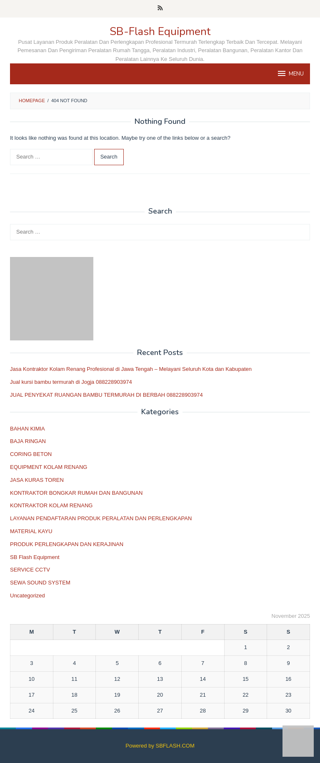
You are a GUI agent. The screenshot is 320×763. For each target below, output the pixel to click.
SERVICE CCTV (30, 570)
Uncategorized (27, 595)
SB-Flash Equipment (160, 31)
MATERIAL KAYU (31, 531)
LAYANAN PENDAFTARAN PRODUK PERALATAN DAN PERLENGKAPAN (101, 518)
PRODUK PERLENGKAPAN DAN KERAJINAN (66, 544)
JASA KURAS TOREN (37, 480)
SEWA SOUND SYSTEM (40, 582)
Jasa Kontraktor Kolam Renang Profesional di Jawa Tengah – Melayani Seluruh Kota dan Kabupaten (131, 369)
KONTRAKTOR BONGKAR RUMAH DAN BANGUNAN (76, 493)
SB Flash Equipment (35, 557)
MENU (290, 73)
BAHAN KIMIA (27, 429)
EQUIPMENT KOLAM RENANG (48, 467)
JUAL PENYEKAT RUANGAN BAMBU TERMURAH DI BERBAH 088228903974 (106, 395)
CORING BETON (31, 454)
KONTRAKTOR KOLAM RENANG (51, 505)
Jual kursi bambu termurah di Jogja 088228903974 (71, 382)
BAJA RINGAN (28, 441)
